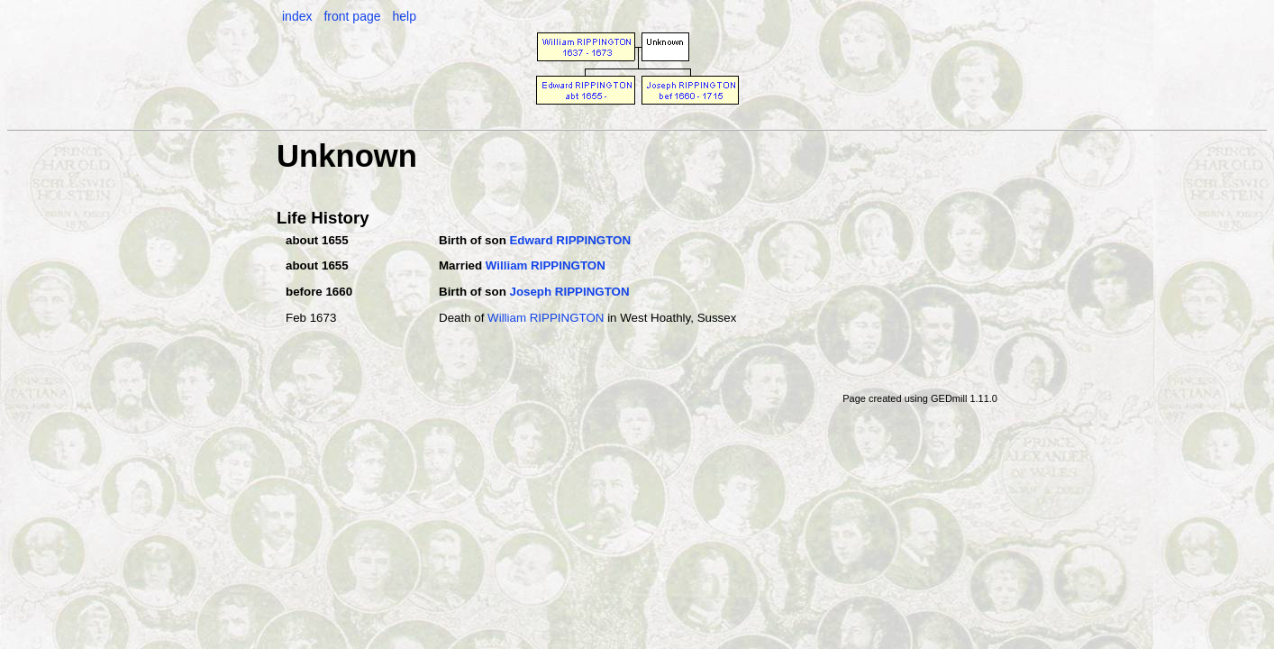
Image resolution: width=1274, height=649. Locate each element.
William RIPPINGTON (545, 265)
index (297, 16)
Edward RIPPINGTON (570, 240)
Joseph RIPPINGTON (569, 291)
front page (351, 16)
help (403, 16)
